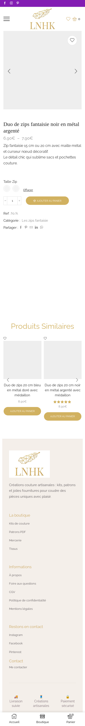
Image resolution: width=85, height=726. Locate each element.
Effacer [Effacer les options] (28, 190)
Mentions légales (21, 608)
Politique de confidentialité (27, 600)
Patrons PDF (17, 532)
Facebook (16, 643)
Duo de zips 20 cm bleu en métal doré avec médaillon (22, 390)
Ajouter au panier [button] (22, 411)
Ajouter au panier (49, 200)
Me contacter (18, 667)
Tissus (13, 548)
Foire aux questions (22, 583)
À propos (15, 575)
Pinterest (15, 652)
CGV (12, 592)
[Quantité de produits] (12, 200)
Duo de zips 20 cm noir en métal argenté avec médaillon (62, 390)
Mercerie (15, 540)
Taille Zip (10, 181)
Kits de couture (19, 523)
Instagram (16, 635)
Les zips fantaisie (35, 220)
